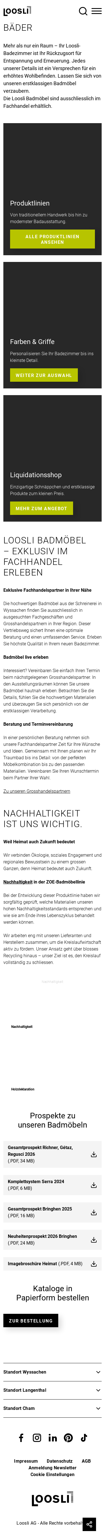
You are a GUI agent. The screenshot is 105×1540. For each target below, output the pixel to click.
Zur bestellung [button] (31, 1321)
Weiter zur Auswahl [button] (44, 375)
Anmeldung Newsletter (52, 1467)
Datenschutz (60, 1461)
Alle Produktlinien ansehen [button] (52, 239)
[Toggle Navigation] (97, 11)
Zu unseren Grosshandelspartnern (36, 791)
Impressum (26, 1461)
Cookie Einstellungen (52, 1474)
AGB (86, 1461)
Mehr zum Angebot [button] (41, 508)
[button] (21, 1437)
